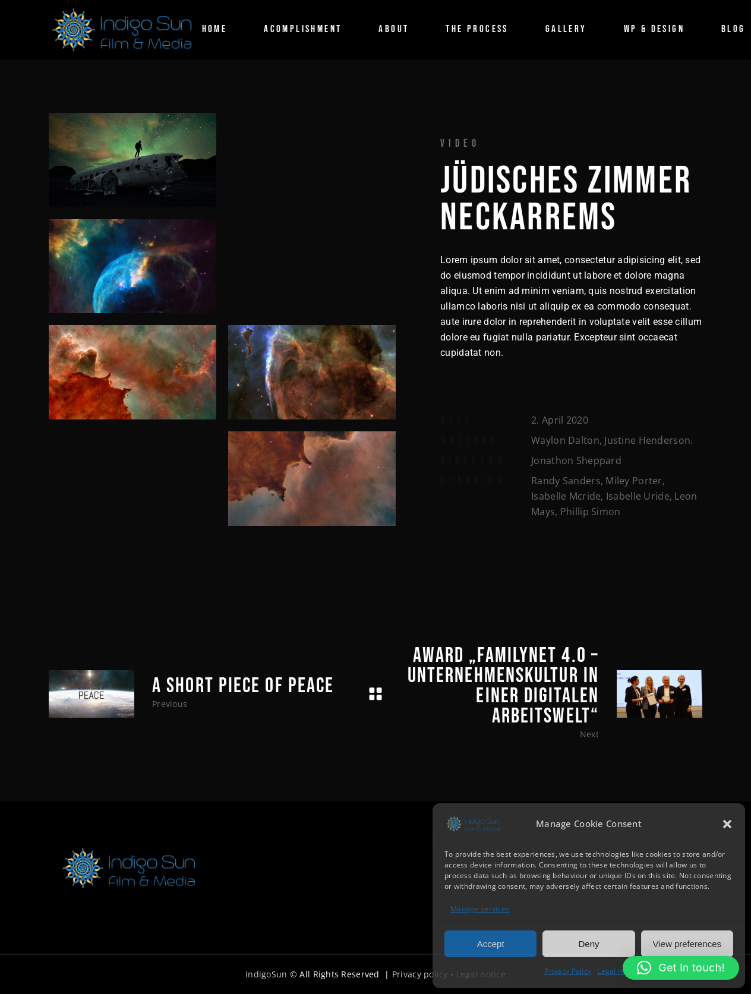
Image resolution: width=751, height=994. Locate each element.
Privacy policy (420, 974)
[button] (727, 824)
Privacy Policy (567, 971)
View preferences (687, 944)
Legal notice (618, 971)
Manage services (479, 909)
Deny (588, 944)
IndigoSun (266, 974)
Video (460, 143)
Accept (490, 944)
